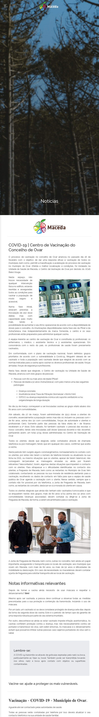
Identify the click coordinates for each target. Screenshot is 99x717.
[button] (15, 531)
